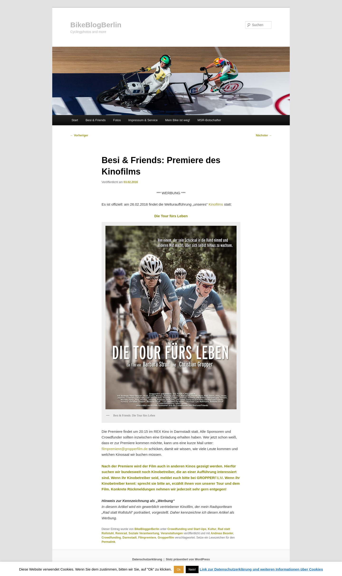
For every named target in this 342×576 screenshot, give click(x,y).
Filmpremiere (147, 537)
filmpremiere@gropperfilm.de (125, 449)
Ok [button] (179, 569)
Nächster (264, 135)
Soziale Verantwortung (143, 533)
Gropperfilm (166, 537)
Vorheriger (79, 135)
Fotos (117, 120)
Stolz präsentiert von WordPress (188, 559)
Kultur (212, 529)
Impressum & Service (143, 120)
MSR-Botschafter (209, 120)
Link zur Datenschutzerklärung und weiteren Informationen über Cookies (261, 569)
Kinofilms (216, 204)
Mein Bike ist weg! (177, 120)
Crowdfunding (111, 537)
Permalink (108, 542)
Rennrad (121, 533)
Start (74, 120)
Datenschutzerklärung (147, 559)
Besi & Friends (96, 120)
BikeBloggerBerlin (146, 529)
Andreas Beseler (222, 533)
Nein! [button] (192, 569)
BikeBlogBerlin (95, 25)
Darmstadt (130, 537)
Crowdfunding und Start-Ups (186, 529)
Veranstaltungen (172, 533)
